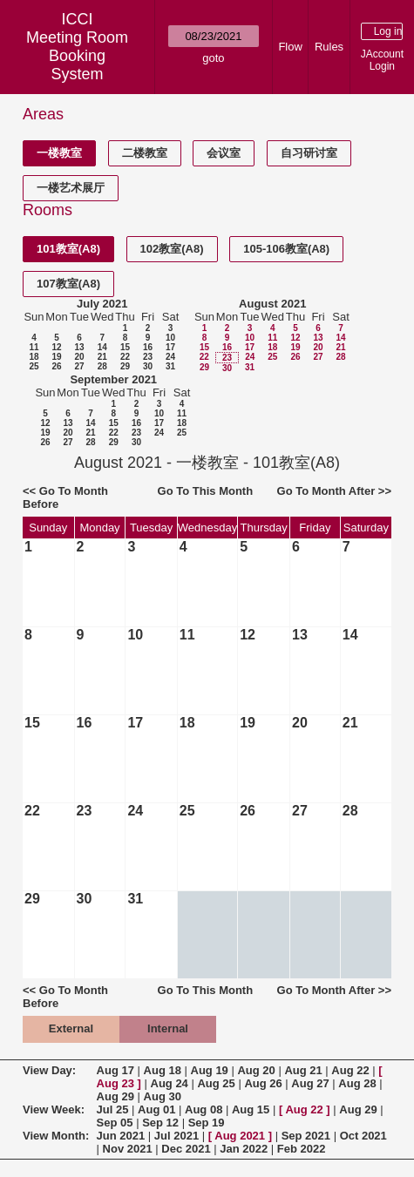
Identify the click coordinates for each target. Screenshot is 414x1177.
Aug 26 (263, 1083)
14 (102, 347)
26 (56, 366)
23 (148, 357)
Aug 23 (115, 1083)
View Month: (56, 1135)
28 (102, 366)
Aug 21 (303, 1070)
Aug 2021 (239, 1135)
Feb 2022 (301, 1148)
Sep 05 (115, 1122)
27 (79, 366)
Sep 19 (206, 1122)
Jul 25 (113, 1109)
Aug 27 (310, 1083)
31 (170, 366)
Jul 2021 (176, 1135)
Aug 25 (215, 1083)
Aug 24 (169, 1083)
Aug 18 (162, 1070)
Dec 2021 (185, 1148)
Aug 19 (209, 1070)
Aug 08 (203, 1109)
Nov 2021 (128, 1148)
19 (56, 357)
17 (170, 347)
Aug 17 (115, 1070)
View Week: (54, 1109)
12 (56, 347)
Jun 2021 (121, 1135)
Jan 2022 (244, 1148)
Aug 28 (357, 1083)
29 (125, 366)
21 (102, 357)
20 (79, 357)
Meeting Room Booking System (77, 56)
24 (170, 357)
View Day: (49, 1070)
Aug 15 (250, 1109)
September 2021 (113, 379)
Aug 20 (256, 1070)
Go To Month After (326, 490)
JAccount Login (382, 60)
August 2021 (272, 303)
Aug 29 (115, 1096)
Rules (329, 46)
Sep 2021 (306, 1135)
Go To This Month (206, 490)
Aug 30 (162, 1096)
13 (79, 347)
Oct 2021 (363, 1135)
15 (125, 347)
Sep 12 (160, 1122)
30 (148, 366)
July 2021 (102, 303)
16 (148, 347)
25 (33, 366)
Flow (290, 46)
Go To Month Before (65, 497)
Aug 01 (156, 1109)
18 (33, 357)
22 (125, 357)
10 (170, 337)
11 (33, 347)
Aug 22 (350, 1070)
